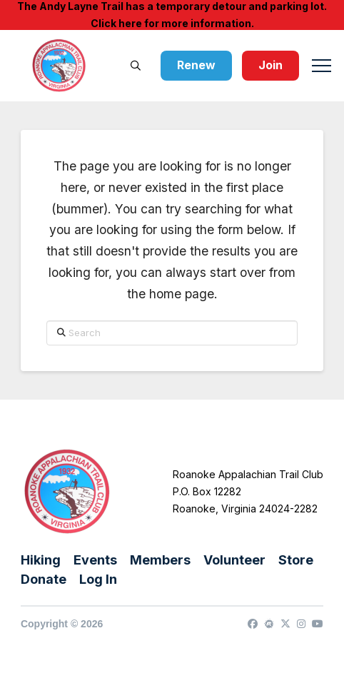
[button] (136, 66)
